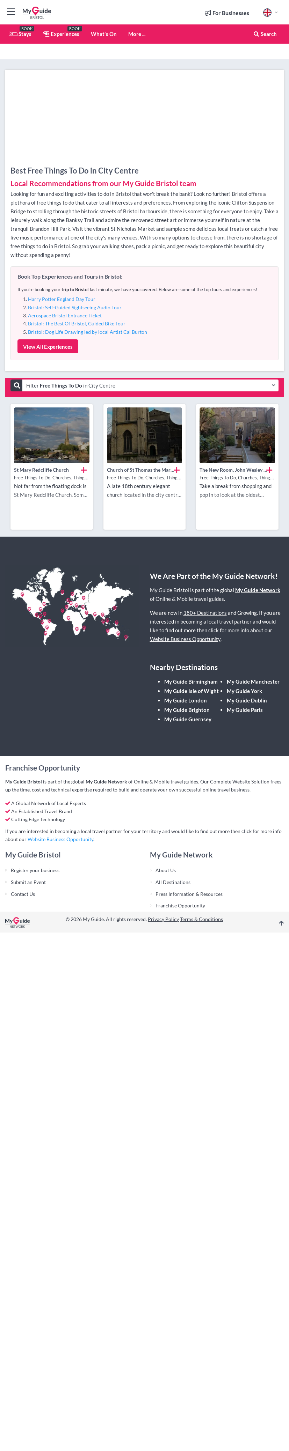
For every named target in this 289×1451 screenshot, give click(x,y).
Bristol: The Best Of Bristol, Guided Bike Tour (76, 323)
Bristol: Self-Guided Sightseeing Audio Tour (75, 307)
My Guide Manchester (253, 681)
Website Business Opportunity (185, 639)
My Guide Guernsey (187, 719)
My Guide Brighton (187, 710)
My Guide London (185, 700)
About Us (166, 870)
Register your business (35, 870)
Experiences (61, 34)
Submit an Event (28, 882)
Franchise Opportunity (180, 905)
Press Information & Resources (189, 894)
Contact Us (23, 894)
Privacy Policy (163, 919)
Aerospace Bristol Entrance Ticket (65, 315)
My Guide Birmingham (191, 681)
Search (265, 34)
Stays (20, 34)
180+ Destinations (205, 613)
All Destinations (173, 882)
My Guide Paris (245, 710)
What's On (104, 34)
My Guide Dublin (247, 700)
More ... (136, 34)
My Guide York (244, 691)
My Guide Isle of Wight (191, 691)
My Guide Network (257, 590)
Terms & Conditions (201, 919)
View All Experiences (48, 347)
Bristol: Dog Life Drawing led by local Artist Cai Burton (87, 332)
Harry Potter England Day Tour (61, 299)
